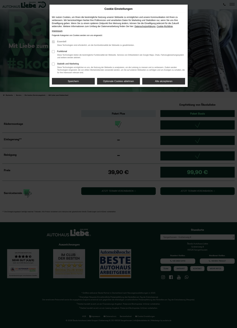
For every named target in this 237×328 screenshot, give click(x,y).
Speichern (73, 81)
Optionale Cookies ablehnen (118, 81)
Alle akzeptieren (163, 81)
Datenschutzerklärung (145, 26)
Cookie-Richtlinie (165, 26)
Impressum (57, 31)
